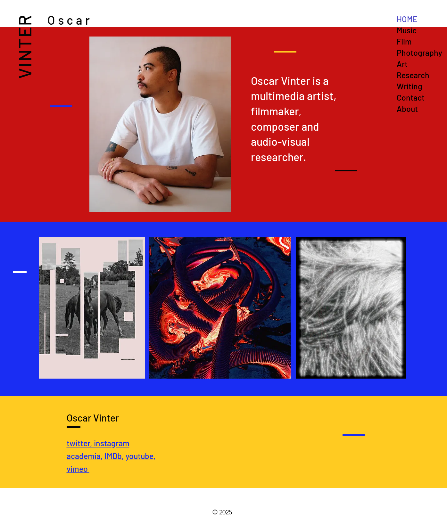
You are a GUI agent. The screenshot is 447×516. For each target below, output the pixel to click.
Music (407, 30)
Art (402, 64)
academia (84, 456)
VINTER (24, 46)
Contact (411, 97)
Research (413, 75)
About (407, 108)
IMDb (113, 456)
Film (404, 41)
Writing (409, 86)
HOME (407, 19)
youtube (139, 456)
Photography (419, 52)
